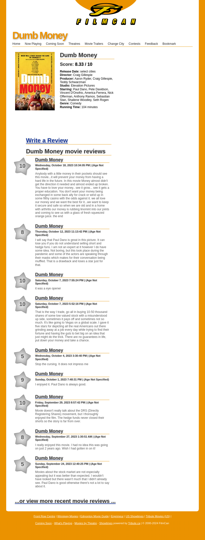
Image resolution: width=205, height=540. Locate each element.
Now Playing (33, 44)
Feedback (151, 44)
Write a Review (47, 140)
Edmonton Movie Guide (94, 516)
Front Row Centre (44, 516)
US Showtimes (135, 516)
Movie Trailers (94, 44)
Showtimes (106, 523)
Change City (116, 44)
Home (16, 44)
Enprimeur (117, 516)
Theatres (74, 44)
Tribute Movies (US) (158, 516)
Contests (134, 44)
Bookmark (170, 44)
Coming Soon (55, 44)
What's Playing (63, 523)
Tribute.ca (134, 523)
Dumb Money (39, 35)
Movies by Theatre (86, 523)
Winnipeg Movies (67, 516)
